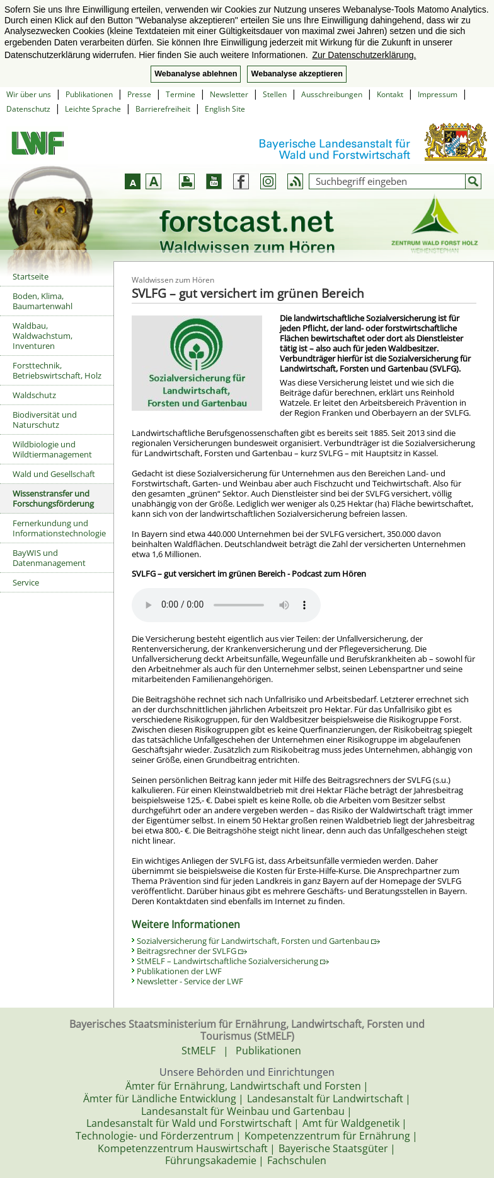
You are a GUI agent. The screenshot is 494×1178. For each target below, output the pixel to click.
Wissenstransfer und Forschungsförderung (53, 498)
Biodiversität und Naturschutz (45, 419)
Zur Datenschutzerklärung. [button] (364, 55)
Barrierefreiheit (162, 108)
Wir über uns (28, 94)
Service (26, 582)
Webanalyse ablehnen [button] (195, 73)
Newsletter (229, 94)
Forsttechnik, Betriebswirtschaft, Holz (57, 370)
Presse (139, 94)
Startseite (31, 276)
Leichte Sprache (93, 108)
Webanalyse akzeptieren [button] (296, 73)
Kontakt (390, 94)
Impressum (437, 94)
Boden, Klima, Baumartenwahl (42, 301)
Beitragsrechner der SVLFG (192, 951)
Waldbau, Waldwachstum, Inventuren (42, 335)
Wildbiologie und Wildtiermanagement (52, 449)
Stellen (275, 94)
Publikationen (89, 94)
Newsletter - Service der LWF (190, 981)
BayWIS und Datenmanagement (49, 557)
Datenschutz (28, 108)
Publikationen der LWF (179, 971)
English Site (225, 108)
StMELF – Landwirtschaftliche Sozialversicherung (233, 961)
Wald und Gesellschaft (54, 474)
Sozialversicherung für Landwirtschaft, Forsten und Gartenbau (258, 940)
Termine (180, 94)
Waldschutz (34, 395)
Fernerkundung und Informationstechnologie (59, 528)
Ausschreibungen (331, 94)
